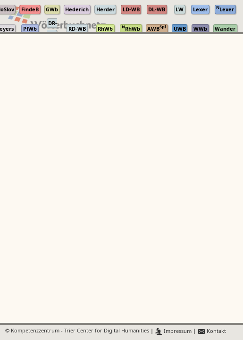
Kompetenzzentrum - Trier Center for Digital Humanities (80, 331)
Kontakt (211, 331)
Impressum (173, 331)
